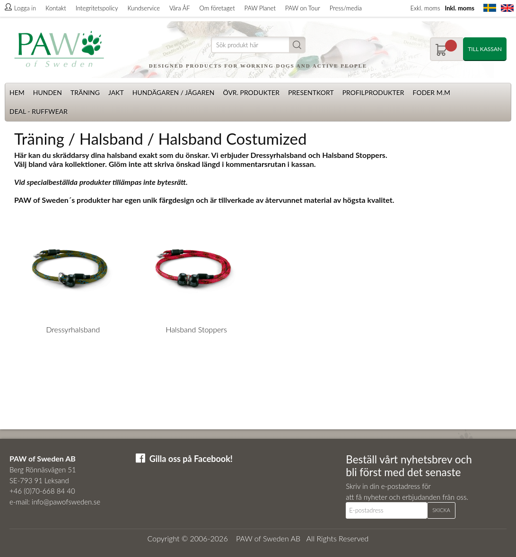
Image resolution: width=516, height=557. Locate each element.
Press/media (346, 8)
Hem (17, 92)
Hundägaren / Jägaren (173, 92)
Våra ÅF (179, 8)
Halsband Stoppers (196, 329)
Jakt (116, 92)
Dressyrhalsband (73, 329)
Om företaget (217, 8)
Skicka (441, 510)
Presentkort (311, 92)
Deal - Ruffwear (38, 111)
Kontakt (55, 8)
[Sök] (258, 45)
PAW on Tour (302, 8)
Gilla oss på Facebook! (191, 458)
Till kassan (485, 48)
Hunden (47, 92)
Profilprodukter (373, 92)
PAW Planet (260, 8)
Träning (85, 92)
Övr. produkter (251, 92)
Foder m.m (431, 92)
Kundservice (143, 8)
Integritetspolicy (97, 8)
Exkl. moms (425, 8)
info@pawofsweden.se (66, 501)
